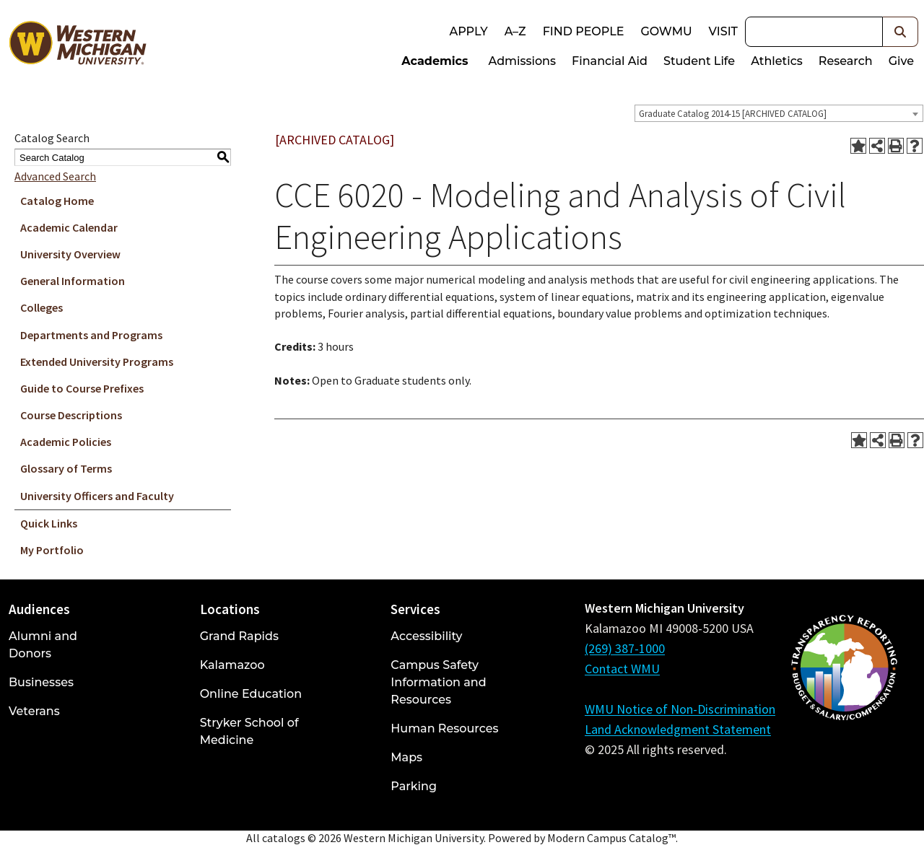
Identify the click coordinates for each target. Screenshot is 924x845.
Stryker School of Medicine (249, 731)
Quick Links (48, 523)
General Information (72, 280)
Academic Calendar (69, 227)
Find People (583, 31)
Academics (434, 61)
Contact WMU (622, 668)
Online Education (251, 694)
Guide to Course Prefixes (82, 388)
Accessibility (426, 636)
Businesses (41, 682)
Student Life (699, 61)
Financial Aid (610, 61)
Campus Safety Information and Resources (438, 682)
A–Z (515, 31)
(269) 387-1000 (625, 648)
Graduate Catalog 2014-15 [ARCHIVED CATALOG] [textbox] (733, 114)
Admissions (523, 61)
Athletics (777, 61)
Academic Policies (65, 441)
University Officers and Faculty (97, 496)
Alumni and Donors (43, 644)
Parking (414, 786)
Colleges (41, 307)
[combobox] (779, 113)
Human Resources (444, 728)
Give (901, 61)
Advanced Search (55, 176)
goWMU (666, 31)
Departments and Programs (91, 335)
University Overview (70, 254)
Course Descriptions (71, 415)
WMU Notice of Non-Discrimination (680, 709)
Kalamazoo (232, 665)
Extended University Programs (96, 361)
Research (846, 61)
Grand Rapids (239, 636)
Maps (406, 757)
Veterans (34, 711)
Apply (468, 31)
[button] (900, 32)
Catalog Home (57, 200)
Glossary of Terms (66, 468)
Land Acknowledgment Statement (678, 729)
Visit (723, 31)
